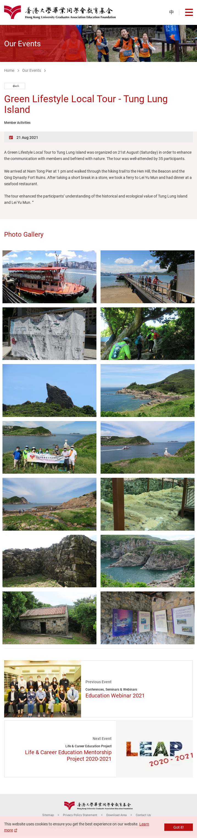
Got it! (178, 827)
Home (9, 70)
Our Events (31, 70)
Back (21, 87)
